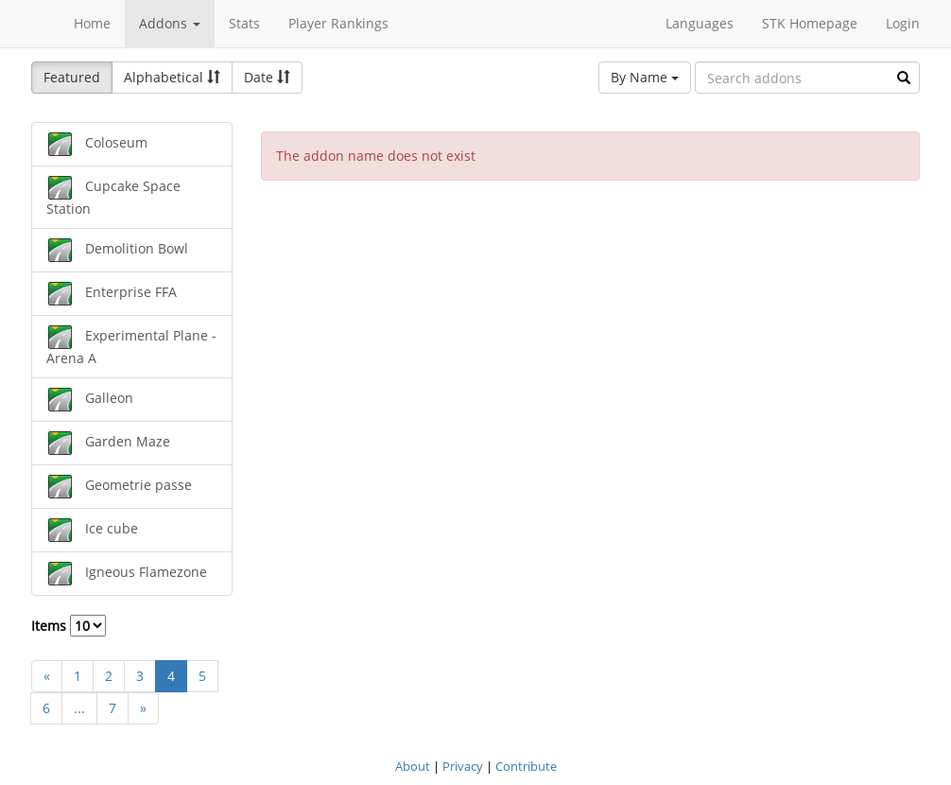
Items (68, 626)
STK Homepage (809, 23)
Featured (71, 77)
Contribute (526, 766)
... (79, 708)
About (412, 766)
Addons (169, 23)
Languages (700, 23)
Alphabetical (172, 77)
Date (267, 77)
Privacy (462, 766)
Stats (244, 23)
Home (92, 23)
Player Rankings (338, 23)
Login (903, 23)
